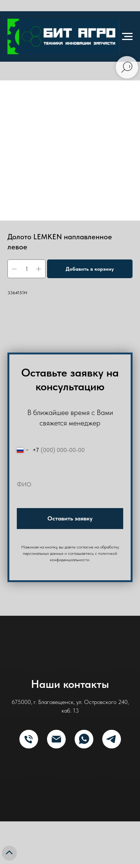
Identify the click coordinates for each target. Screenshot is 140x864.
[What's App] (84, 739)
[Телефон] (28, 739)
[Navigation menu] (127, 36)
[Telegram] (111, 739)
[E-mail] (56, 739)
